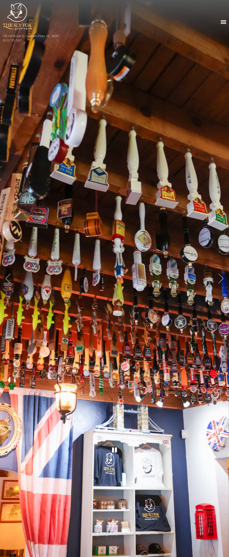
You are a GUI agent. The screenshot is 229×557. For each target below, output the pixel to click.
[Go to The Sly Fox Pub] (114, 36)
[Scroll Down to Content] (114, 548)
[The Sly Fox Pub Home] (17, 16)
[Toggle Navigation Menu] (223, 22)
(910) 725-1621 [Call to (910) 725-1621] (12, 40)
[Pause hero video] (114, 450)
